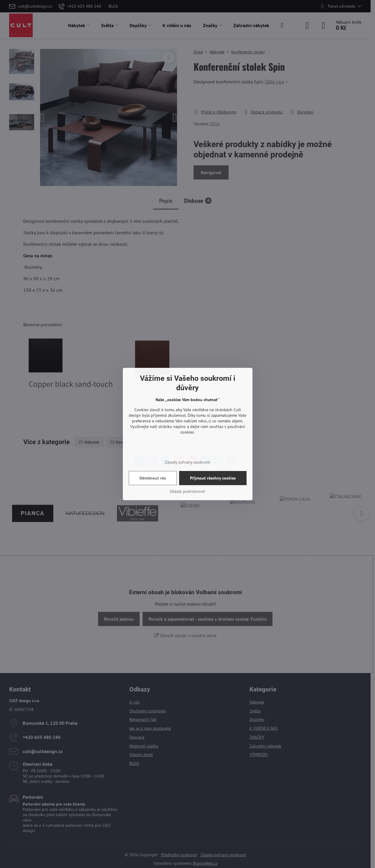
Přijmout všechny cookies (213, 478)
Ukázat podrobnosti (187, 491)
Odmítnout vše (152, 478)
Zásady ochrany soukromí (187, 462)
